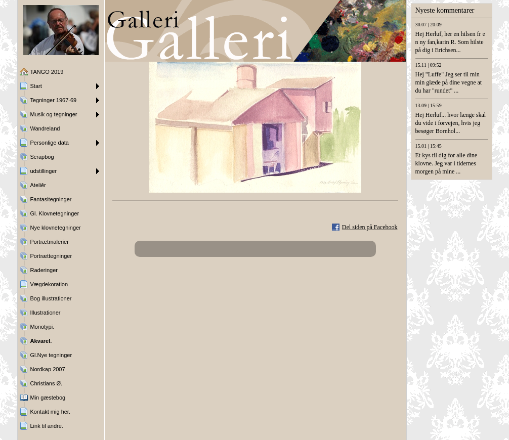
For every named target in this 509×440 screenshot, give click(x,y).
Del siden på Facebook (370, 227)
